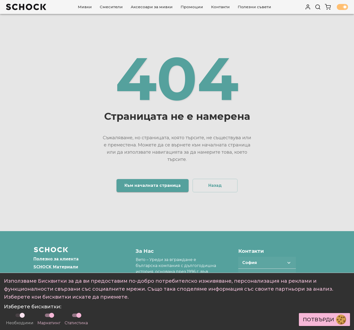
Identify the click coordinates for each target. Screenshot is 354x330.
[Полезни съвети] (254, 7)
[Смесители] (111, 7)
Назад (215, 185)
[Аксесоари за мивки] (152, 7)
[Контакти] (220, 7)
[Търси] (318, 7)
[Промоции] (192, 7)
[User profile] (308, 7)
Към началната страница (152, 185)
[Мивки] (85, 7)
